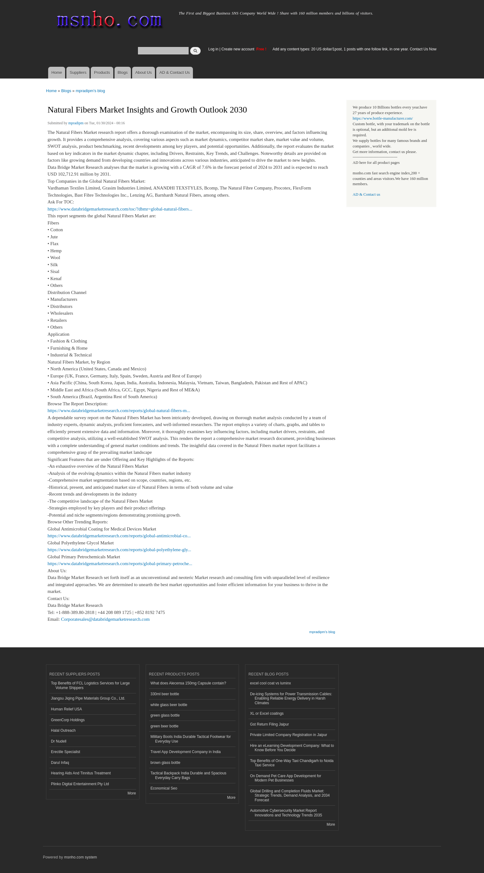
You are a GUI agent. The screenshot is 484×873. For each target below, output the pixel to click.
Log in (213, 49)
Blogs (123, 72)
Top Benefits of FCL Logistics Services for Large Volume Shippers (90, 685)
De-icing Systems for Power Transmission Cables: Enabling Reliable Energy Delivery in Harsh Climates (291, 698)
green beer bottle (165, 726)
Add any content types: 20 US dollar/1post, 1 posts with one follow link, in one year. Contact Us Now (354, 49)
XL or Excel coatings (267, 713)
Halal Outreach (63, 730)
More (131, 793)
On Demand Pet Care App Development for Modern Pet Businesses (285, 778)
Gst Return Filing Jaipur (269, 724)
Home (56, 72)
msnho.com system (80, 857)
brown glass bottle (166, 762)
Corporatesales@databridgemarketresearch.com (105, 619)
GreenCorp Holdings (68, 720)
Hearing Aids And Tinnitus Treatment (81, 773)
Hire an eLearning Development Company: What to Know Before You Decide (292, 747)
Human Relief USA (66, 709)
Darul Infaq (60, 762)
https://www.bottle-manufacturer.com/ (383, 118)
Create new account (238, 49)
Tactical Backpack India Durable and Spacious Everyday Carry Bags (189, 775)
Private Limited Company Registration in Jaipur (288, 735)
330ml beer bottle (165, 694)
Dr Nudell (58, 741)
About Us (143, 72)
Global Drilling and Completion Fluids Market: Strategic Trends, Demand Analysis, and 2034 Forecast (290, 795)
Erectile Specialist (65, 752)
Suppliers (78, 72)
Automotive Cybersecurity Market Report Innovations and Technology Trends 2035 (286, 812)
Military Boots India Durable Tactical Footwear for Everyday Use (191, 739)
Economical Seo (164, 788)
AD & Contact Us (175, 72)
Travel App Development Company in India (186, 752)
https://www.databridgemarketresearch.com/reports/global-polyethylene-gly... (119, 549)
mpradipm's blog (90, 90)
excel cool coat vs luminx (270, 683)
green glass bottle (165, 715)
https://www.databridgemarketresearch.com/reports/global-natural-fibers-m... (119, 410)
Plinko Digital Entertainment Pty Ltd (80, 784)
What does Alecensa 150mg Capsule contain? (188, 683)
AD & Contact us (366, 194)
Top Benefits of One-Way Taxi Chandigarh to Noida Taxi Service (291, 763)
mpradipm (75, 123)
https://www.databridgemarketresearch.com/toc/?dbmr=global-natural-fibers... (120, 209)
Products (102, 72)
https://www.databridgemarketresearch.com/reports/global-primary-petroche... (120, 563)
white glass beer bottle (169, 705)
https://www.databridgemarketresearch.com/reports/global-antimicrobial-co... (119, 535)
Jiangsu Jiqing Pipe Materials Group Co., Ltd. (88, 698)
